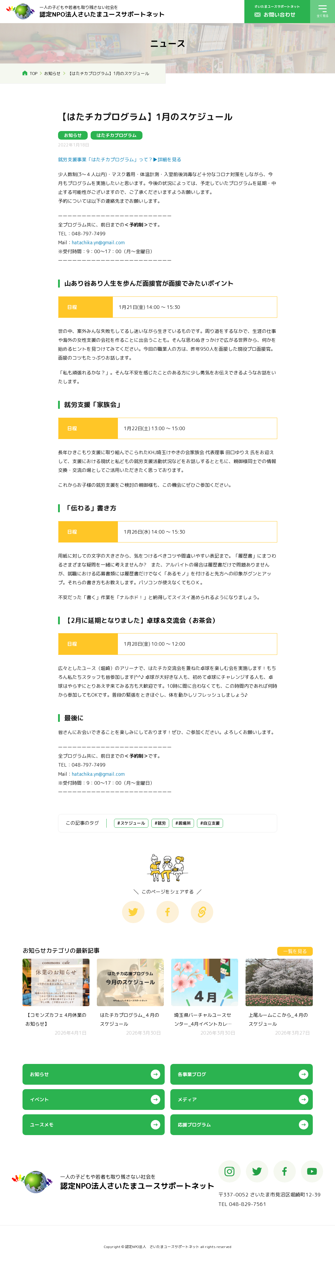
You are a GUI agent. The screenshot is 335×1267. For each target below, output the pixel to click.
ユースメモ (42, 1124)
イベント (39, 1099)
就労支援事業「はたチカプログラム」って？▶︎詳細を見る (119, 159)
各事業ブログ (192, 1074)
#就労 (160, 823)
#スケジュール (131, 823)
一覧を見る (295, 951)
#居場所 (183, 823)
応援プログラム (194, 1124)
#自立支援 (210, 823)
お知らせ (52, 73)
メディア (187, 1099)
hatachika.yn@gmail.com (98, 242)
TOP (34, 73)
